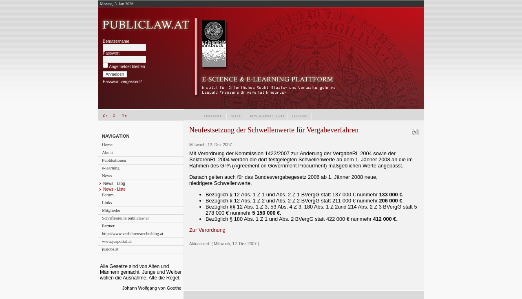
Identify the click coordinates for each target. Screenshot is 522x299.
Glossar (299, 116)
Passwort (111, 53)
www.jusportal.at (117, 241)
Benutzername (116, 41)
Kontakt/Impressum (267, 116)
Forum (107, 195)
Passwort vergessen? (122, 81)
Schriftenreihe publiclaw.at (125, 218)
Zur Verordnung (207, 230)
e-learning (110, 168)
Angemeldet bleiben (127, 66)
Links (107, 202)
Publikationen (114, 160)
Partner (108, 226)
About (107, 152)
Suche (236, 116)
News (107, 176)
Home (107, 145)
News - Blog (114, 183)
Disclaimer (213, 116)
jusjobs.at (110, 249)
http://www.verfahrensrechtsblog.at (132, 233)
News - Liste (114, 189)
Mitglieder (111, 210)
